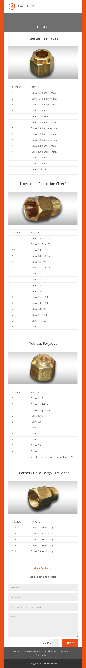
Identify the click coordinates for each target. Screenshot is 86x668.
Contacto (41, 655)
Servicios (65, 651)
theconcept (50, 663)
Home (16, 651)
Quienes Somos (31, 651)
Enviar (70, 643)
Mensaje (43, 625)
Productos (50, 651)
